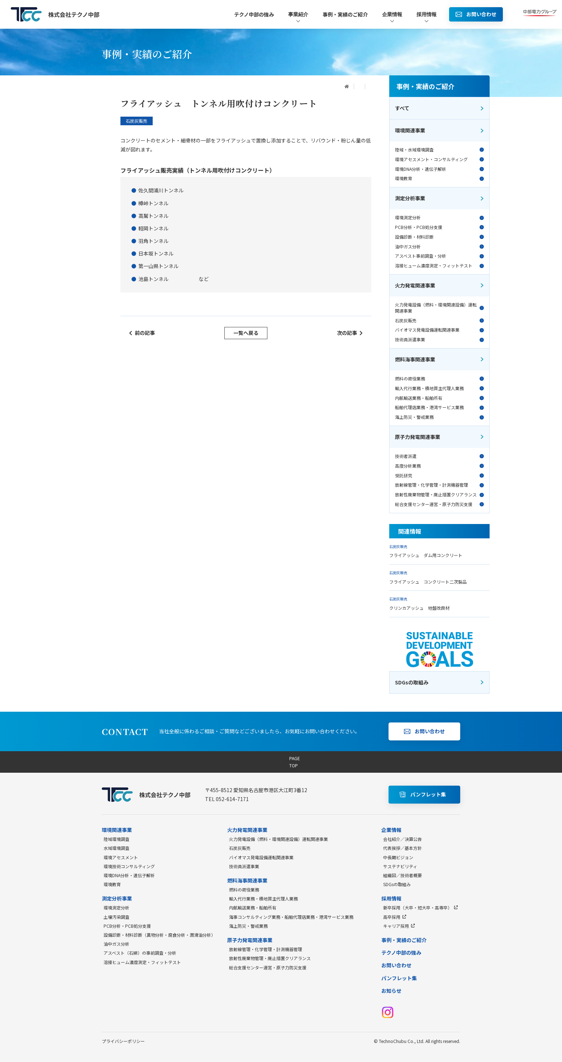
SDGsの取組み (397, 884)
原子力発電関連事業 (439, 436)
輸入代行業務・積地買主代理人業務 (439, 388)
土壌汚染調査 (116, 917)
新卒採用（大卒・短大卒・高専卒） (420, 907)
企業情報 (392, 17)
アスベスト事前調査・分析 (439, 256)
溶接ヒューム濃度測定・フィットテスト (439, 265)
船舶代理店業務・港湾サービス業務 (439, 407)
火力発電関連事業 (439, 285)
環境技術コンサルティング (129, 866)
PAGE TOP (281, 761)
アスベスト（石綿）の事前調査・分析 (140, 953)
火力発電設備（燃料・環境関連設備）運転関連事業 (439, 308)
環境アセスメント (121, 857)
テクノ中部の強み (254, 14)
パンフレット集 (399, 978)
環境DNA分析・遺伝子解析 (439, 169)
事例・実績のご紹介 (345, 14)
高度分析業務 (439, 466)
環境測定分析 (439, 217)
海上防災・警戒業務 (439, 417)
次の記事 (350, 332)
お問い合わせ (396, 965)
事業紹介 (298, 17)
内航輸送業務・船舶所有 (439, 398)
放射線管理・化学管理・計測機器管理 (439, 485)
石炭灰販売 (439, 320)
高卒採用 (394, 917)
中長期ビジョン (398, 857)
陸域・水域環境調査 (439, 150)
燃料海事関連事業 (439, 359)
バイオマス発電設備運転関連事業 (439, 330)
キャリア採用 (399, 926)
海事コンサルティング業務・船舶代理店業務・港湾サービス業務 (291, 917)
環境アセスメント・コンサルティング (439, 159)
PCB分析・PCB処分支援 (439, 227)
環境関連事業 (439, 130)
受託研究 (439, 475)
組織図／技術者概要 (402, 875)
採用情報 (426, 17)
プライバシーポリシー (123, 1041)
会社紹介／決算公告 (402, 839)
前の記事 (142, 332)
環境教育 (439, 178)
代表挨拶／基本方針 (402, 848)
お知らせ (391, 990)
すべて (439, 108)
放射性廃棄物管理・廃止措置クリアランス (439, 494)
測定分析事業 (439, 198)
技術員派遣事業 (439, 339)
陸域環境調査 (116, 839)
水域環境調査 (116, 848)
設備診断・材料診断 (439, 237)
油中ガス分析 (439, 246)
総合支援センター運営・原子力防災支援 (439, 504)
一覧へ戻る (245, 332)
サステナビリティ (400, 866)
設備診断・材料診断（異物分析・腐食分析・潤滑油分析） (159, 935)
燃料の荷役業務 (439, 379)
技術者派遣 (439, 456)
